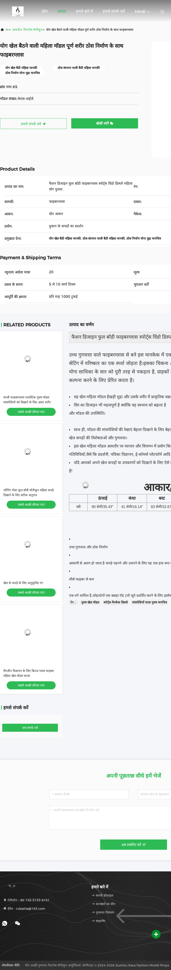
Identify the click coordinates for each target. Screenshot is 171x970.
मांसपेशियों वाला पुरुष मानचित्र (149, 602)
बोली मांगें (104, 123)
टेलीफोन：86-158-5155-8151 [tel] (26, 900)
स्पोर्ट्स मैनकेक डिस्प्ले (116, 602)
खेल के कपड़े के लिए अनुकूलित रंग (23, 583)
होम (45, 11)
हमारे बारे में (84, 11)
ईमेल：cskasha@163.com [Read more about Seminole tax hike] (24, 909)
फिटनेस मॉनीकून (33, 30)
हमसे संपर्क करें (114, 11)
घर (7, 30)
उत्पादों (16, 30)
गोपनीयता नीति (11, 965)
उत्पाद (61, 11)
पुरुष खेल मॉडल (90, 602)
